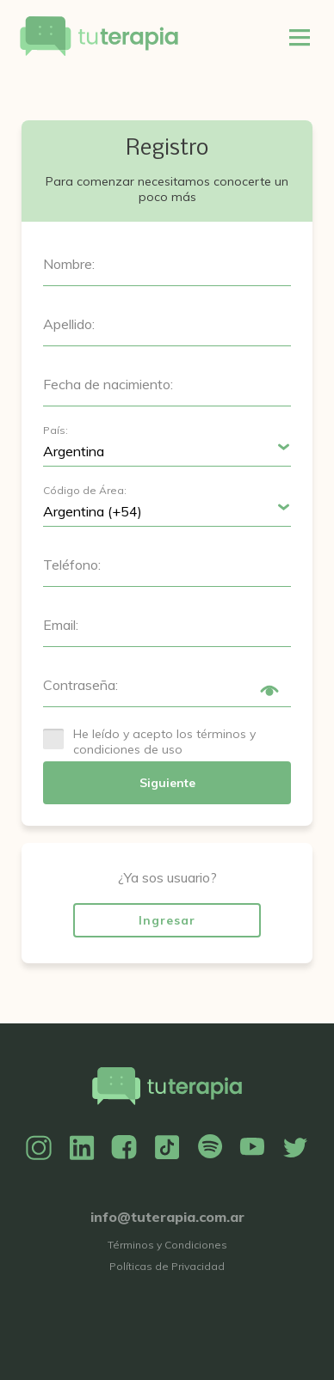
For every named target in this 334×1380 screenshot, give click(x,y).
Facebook (124, 1148)
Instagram (39, 1148)
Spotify (210, 1148)
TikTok (167, 1148)
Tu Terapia (99, 36)
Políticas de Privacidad (167, 1266)
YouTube (252, 1148)
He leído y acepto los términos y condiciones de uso (164, 741)
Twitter (295, 1148)
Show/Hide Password (269, 690)
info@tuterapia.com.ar (167, 1216)
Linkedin (82, 1148)
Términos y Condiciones (167, 1244)
